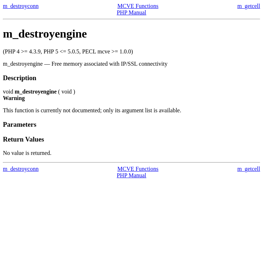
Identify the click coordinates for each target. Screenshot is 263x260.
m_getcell (248, 6)
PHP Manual (132, 12)
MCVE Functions (138, 6)
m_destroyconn (21, 6)
